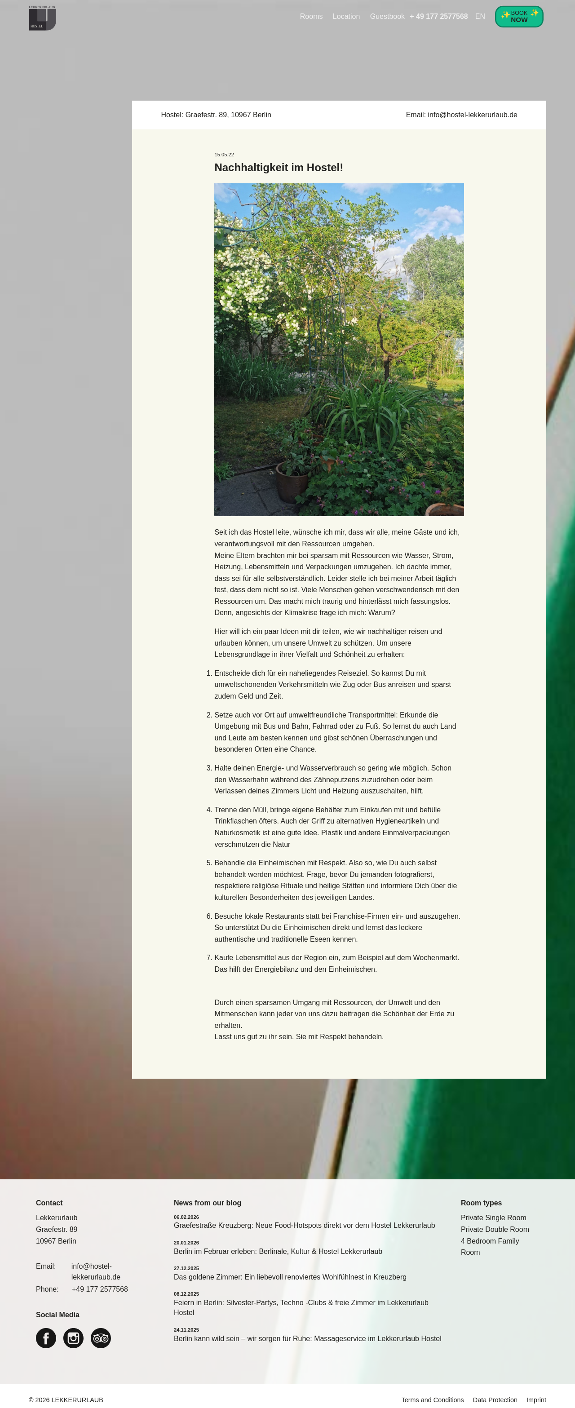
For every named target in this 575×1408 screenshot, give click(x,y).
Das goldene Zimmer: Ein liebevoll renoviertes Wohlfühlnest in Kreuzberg (290, 1277)
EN (480, 16)
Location (346, 16)
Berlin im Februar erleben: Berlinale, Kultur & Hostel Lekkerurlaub (278, 1251)
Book (519, 15)
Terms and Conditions (433, 1400)
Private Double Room (495, 1229)
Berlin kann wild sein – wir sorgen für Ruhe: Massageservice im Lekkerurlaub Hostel (308, 1338)
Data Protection (495, 1400)
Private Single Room (493, 1218)
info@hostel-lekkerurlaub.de (473, 115)
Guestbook (387, 16)
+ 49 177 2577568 (439, 16)
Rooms (311, 16)
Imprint (536, 1400)
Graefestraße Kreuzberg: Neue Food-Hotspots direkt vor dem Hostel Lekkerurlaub (304, 1225)
